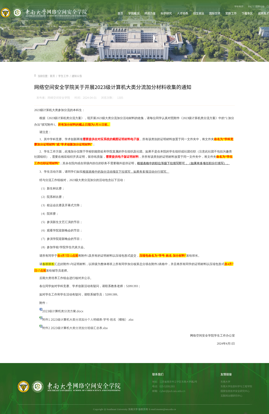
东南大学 (225, 381)
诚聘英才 (263, 13)
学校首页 (238, 6)
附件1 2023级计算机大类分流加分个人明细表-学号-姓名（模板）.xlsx (87, 319)
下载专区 (247, 13)
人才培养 (182, 13)
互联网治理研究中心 (231, 395)
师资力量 (150, 13)
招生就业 (198, 13)
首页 (120, 13)
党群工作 (231, 13)
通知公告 (75, 76)
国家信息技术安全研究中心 (235, 391)
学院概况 (133, 13)
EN (249, 6)
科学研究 (166, 13)
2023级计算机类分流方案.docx (62, 311)
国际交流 (214, 13)
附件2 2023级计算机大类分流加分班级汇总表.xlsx (75, 328)
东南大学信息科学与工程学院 (236, 386)
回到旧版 (260, 6)
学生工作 (63, 76)
